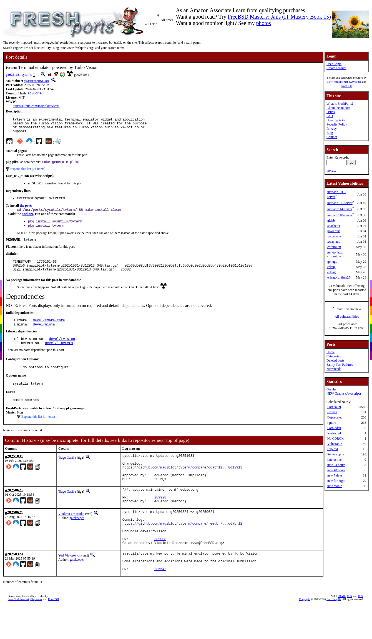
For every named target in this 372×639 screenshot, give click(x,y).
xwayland (333, 242)
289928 (160, 520)
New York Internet (337, 81)
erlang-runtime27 (338, 277)
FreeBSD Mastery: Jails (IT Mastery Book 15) (279, 17)
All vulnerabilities (347, 317)
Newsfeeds (333, 369)
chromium (334, 247)
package (27, 220)
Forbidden (334, 428)
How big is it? (335, 120)
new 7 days (334, 475)
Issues (330, 112)
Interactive (334, 460)
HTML (341, 631)
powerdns (333, 231)
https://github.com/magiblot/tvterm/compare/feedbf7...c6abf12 (182, 550)
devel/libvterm (59, 355)
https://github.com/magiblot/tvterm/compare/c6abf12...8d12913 (182, 485)
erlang (331, 267)
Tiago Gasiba (67, 473)
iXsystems (355, 81)
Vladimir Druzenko (71, 538)
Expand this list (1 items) (38, 431)
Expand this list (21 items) (28, 173)
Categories (333, 356)
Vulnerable (334, 444)
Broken (332, 412)
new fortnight (336, 481)
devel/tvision (62, 350)
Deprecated (335, 417)
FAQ (329, 116)
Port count (334, 407)
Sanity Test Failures (339, 365)
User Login (333, 64)
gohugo (332, 262)
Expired (332, 449)
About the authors (338, 108)
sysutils (27, 75)
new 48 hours (336, 470)
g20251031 (13, 75)
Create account (336, 68)
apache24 (333, 226)
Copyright (304, 635)
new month (334, 486)
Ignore (331, 423)
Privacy (331, 129)
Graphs (331, 389)
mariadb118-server (339, 215)
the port (25, 211)
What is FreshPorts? (339, 104)
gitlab (331, 220)
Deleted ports (335, 360)
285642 (160, 604)
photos (263, 23)
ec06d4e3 (36, 93)
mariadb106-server (340, 203)
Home (330, 352)
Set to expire (335, 454)
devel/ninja (44, 335)
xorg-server (335, 236)
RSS (360, 631)
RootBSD (346, 85)
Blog (329, 133)
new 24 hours (336, 465)
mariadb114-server (339, 209)
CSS (349, 631)
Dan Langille (333, 635)
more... (331, 170)
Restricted (334, 433)
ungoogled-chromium (335, 254)
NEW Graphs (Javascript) (343, 393)
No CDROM (336, 438)
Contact (331, 137)
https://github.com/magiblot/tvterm (36, 106)
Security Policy (336, 124)
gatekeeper (76, 542)
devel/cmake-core (49, 331)
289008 (160, 569)
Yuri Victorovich (69, 587)
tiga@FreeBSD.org (37, 81)
